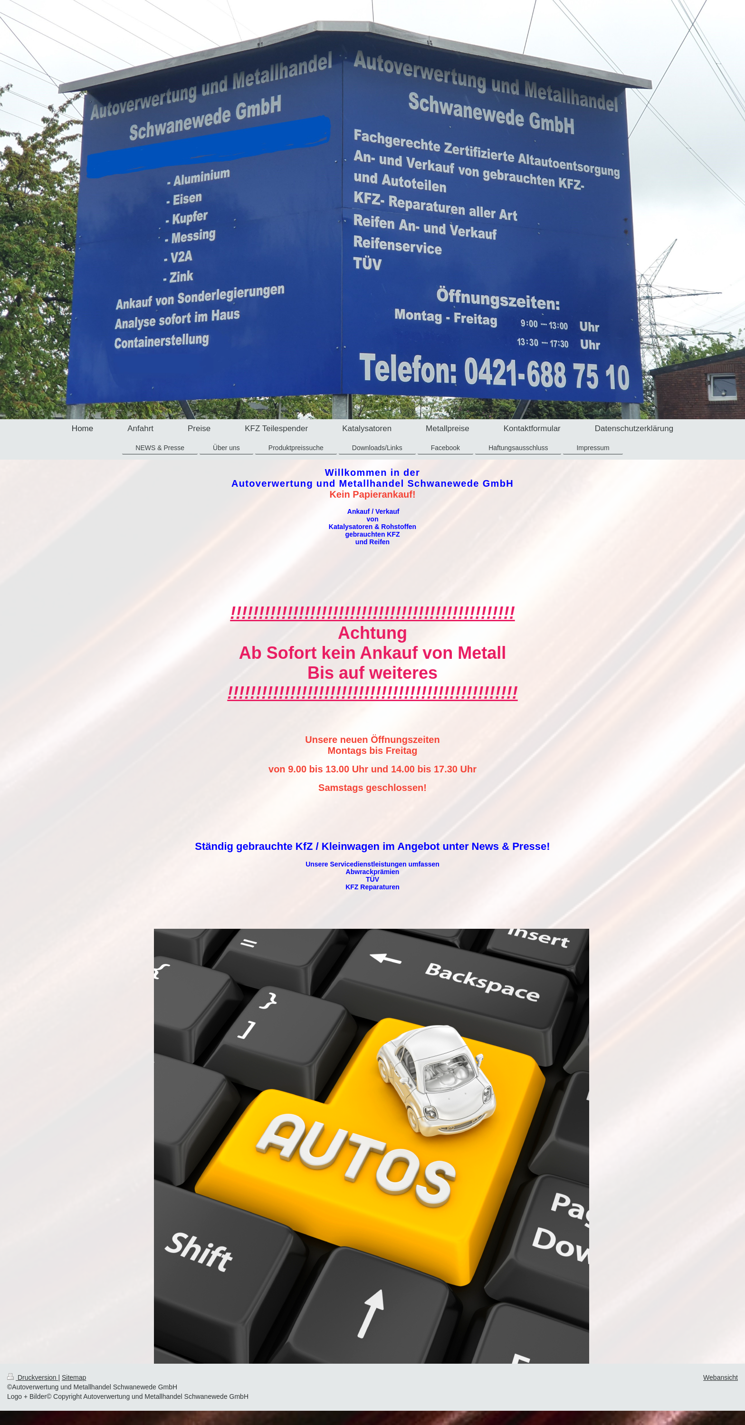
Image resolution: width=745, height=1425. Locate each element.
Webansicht (720, 1377)
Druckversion (32, 1377)
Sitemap (74, 1377)
